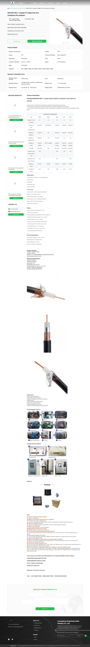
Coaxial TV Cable (21, 8)
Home (21, 3)
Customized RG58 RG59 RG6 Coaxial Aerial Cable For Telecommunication (14, 117)
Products (27, 3)
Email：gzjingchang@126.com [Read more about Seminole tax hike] (15, 626)
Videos (35, 3)
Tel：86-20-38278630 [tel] (13, 624)
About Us (42, 3)
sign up (78, 635)
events (58, 3)
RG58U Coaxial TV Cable (48, 576)
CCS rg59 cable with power (60, 576)
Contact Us (50, 3)
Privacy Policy (13, 645)
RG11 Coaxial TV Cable (36, 576)
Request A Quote (37, 41)
